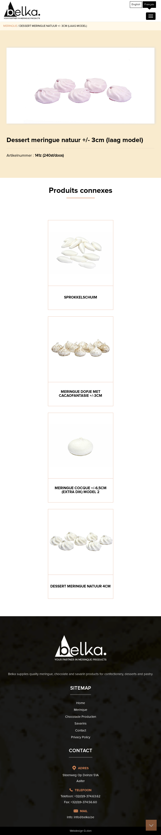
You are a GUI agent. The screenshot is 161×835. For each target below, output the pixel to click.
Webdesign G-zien (81, 831)
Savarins (80, 723)
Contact (80, 730)
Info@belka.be (84, 817)
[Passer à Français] (149, 5)
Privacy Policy (80, 737)
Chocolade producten (80, 717)
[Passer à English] (136, 5)
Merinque (10, 26)
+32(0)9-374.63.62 (87, 796)
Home (80, 703)
